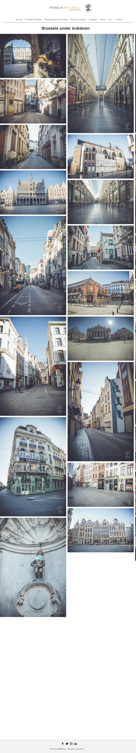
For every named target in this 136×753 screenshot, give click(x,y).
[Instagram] (71, 743)
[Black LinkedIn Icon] (75, 743)
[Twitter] (67, 743)
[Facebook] (62, 743)
